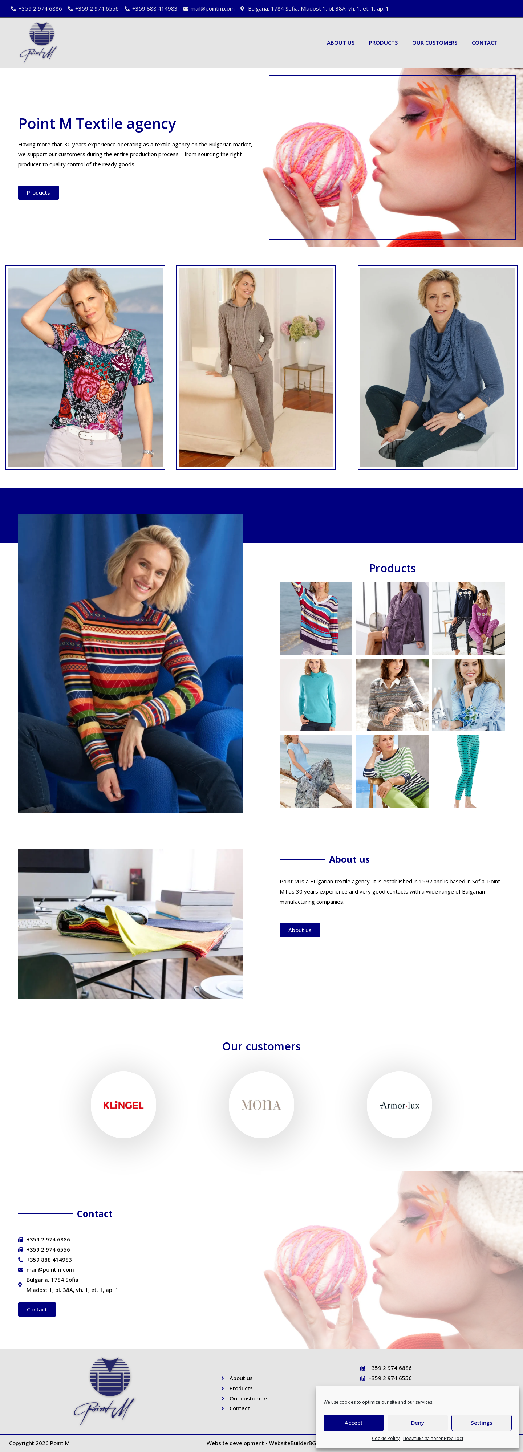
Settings (481, 1422)
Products (383, 42)
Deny (417, 1422)
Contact (485, 42)
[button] (38, 193)
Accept (354, 1422)
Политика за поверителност (433, 1438)
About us (340, 42)
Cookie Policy (386, 1438)
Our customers (434, 42)
